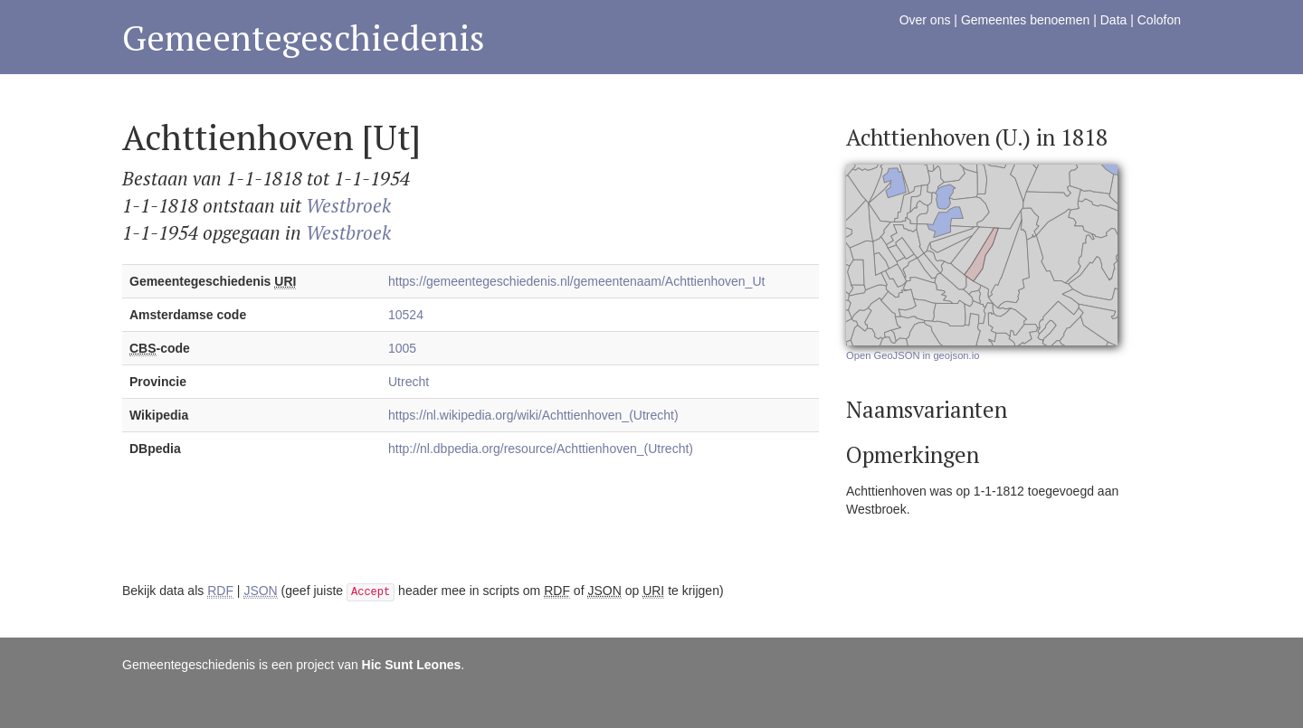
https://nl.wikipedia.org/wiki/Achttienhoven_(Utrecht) (533, 415)
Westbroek (348, 205)
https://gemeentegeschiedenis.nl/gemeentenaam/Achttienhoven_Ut (576, 281)
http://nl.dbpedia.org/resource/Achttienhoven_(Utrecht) (540, 448)
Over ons (925, 20)
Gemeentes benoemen (1025, 20)
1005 (402, 348)
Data (1113, 20)
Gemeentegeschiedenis (303, 37)
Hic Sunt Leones (411, 664)
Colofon (1159, 20)
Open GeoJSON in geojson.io (912, 355)
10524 (405, 314)
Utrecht (408, 381)
